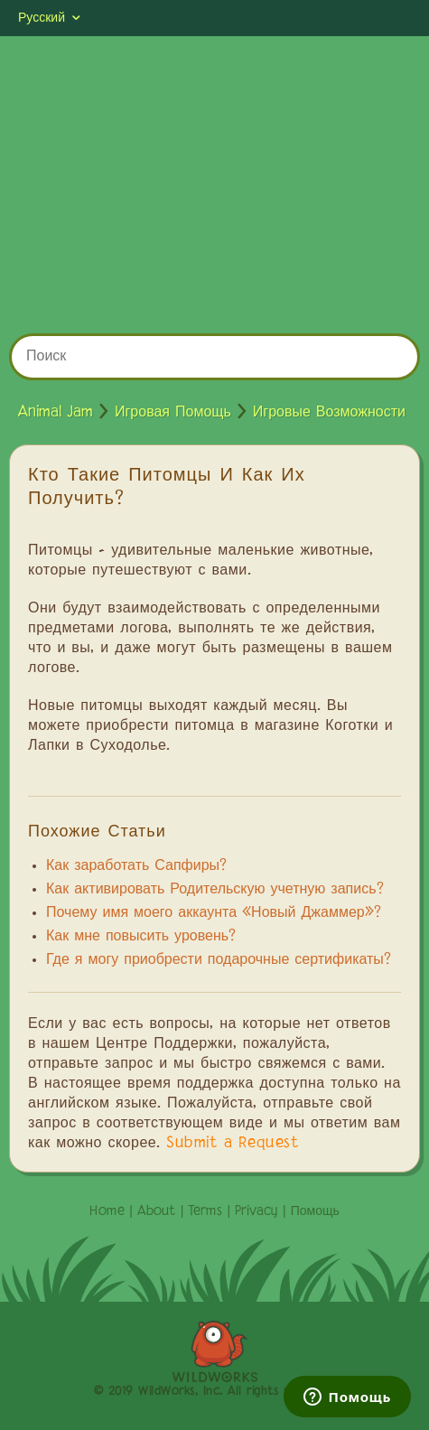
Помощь (315, 1211)
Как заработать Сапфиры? (136, 866)
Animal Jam (55, 413)
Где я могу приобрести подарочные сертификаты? (218, 960)
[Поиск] (214, 356)
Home (107, 1211)
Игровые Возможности (329, 413)
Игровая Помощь (173, 413)
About (156, 1211)
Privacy (256, 1211)
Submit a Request (232, 1143)
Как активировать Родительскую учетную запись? (215, 890)
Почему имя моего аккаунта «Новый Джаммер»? (213, 913)
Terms (205, 1211)
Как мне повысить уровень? (141, 937)
